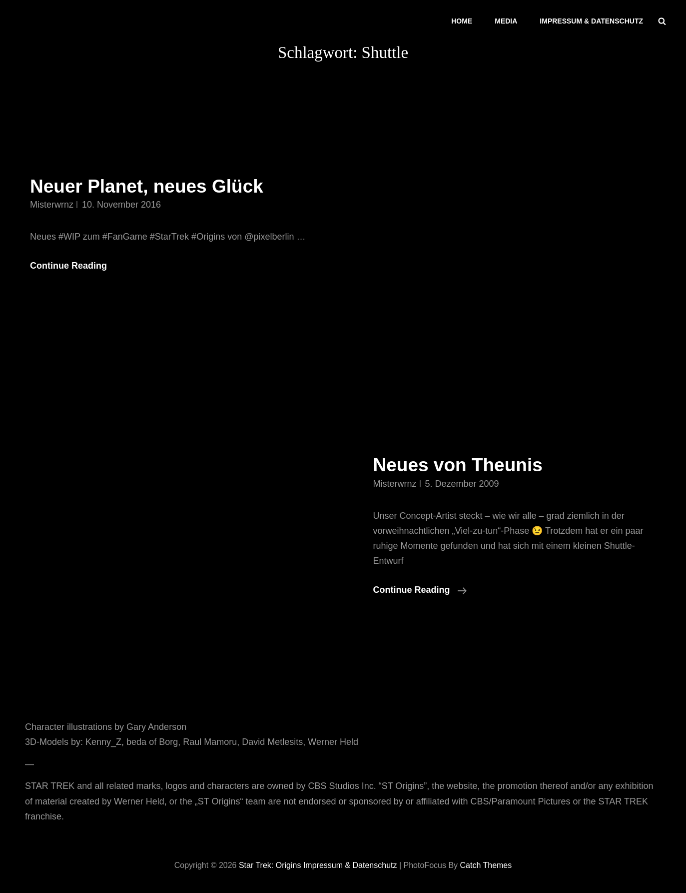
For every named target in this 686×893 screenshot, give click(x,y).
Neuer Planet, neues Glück (146, 186)
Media (506, 21)
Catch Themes (486, 865)
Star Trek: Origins (270, 865)
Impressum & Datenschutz (591, 21)
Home (461, 21)
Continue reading (420, 589)
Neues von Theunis (458, 465)
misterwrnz (51, 205)
